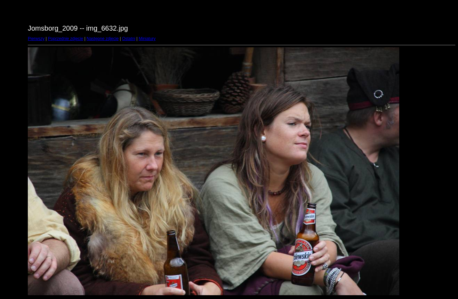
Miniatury (147, 38)
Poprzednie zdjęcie (65, 38)
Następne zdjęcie (103, 38)
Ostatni (128, 38)
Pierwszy (36, 38)
